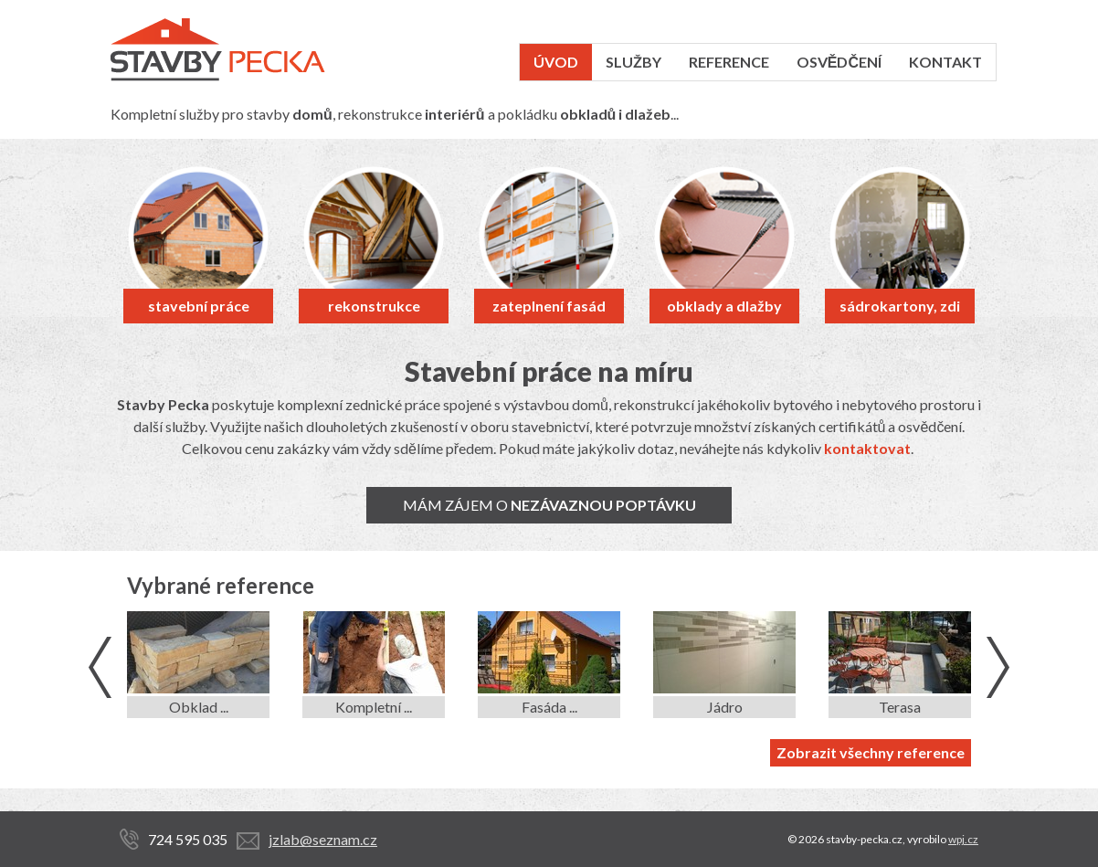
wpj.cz (963, 839)
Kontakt (945, 61)
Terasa (900, 706)
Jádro (725, 706)
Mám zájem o (549, 504)
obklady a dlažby (724, 305)
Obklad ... (198, 706)
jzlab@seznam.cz (323, 839)
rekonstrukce (374, 305)
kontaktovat (867, 448)
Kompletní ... (373, 706)
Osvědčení (839, 61)
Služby (633, 61)
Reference (729, 61)
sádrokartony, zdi (899, 305)
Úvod (555, 61)
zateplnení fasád (549, 305)
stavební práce (198, 305)
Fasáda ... (549, 706)
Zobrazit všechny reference (870, 752)
